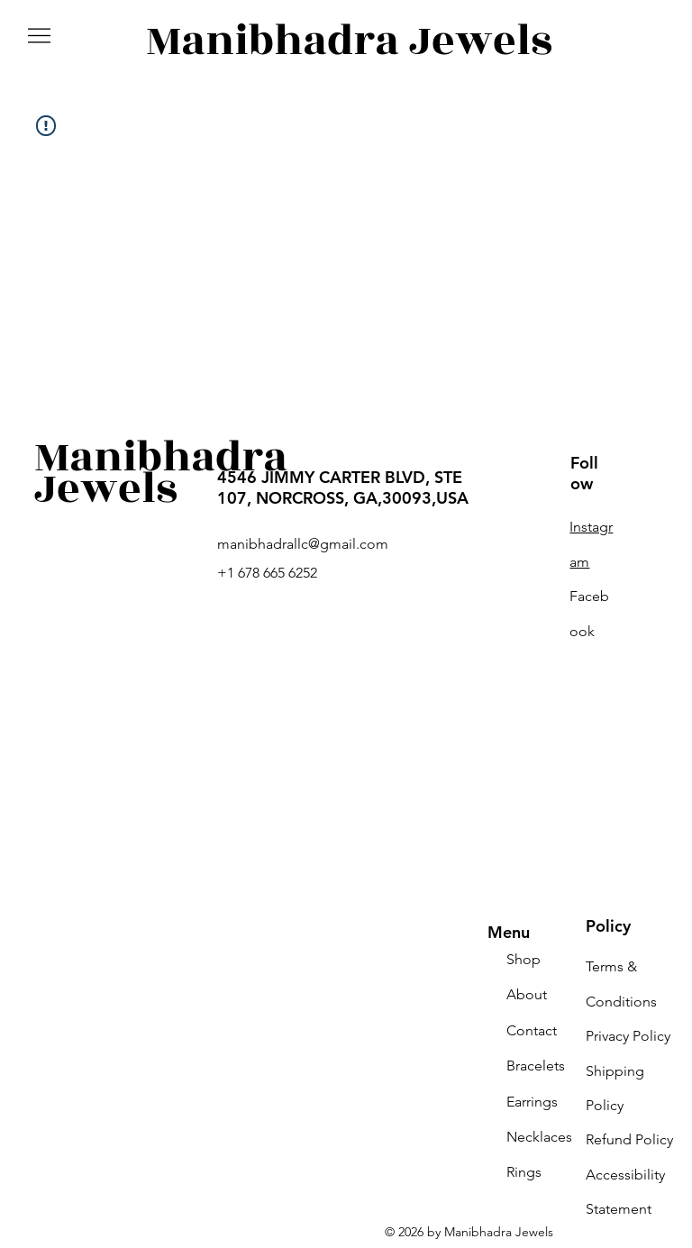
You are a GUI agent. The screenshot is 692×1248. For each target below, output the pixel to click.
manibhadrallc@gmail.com (302, 543)
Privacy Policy (628, 1035)
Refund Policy (629, 1139)
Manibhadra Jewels (349, 41)
